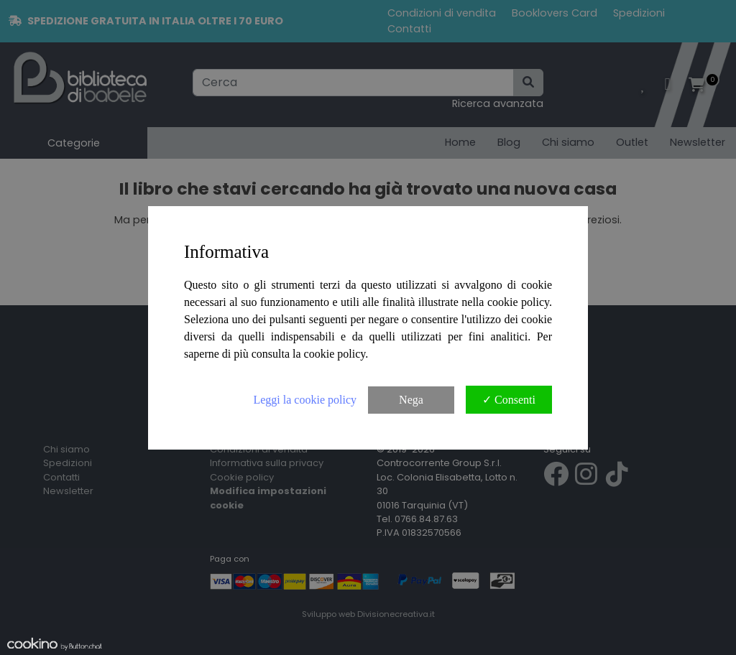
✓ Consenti (508, 400)
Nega (411, 400)
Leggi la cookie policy (304, 400)
